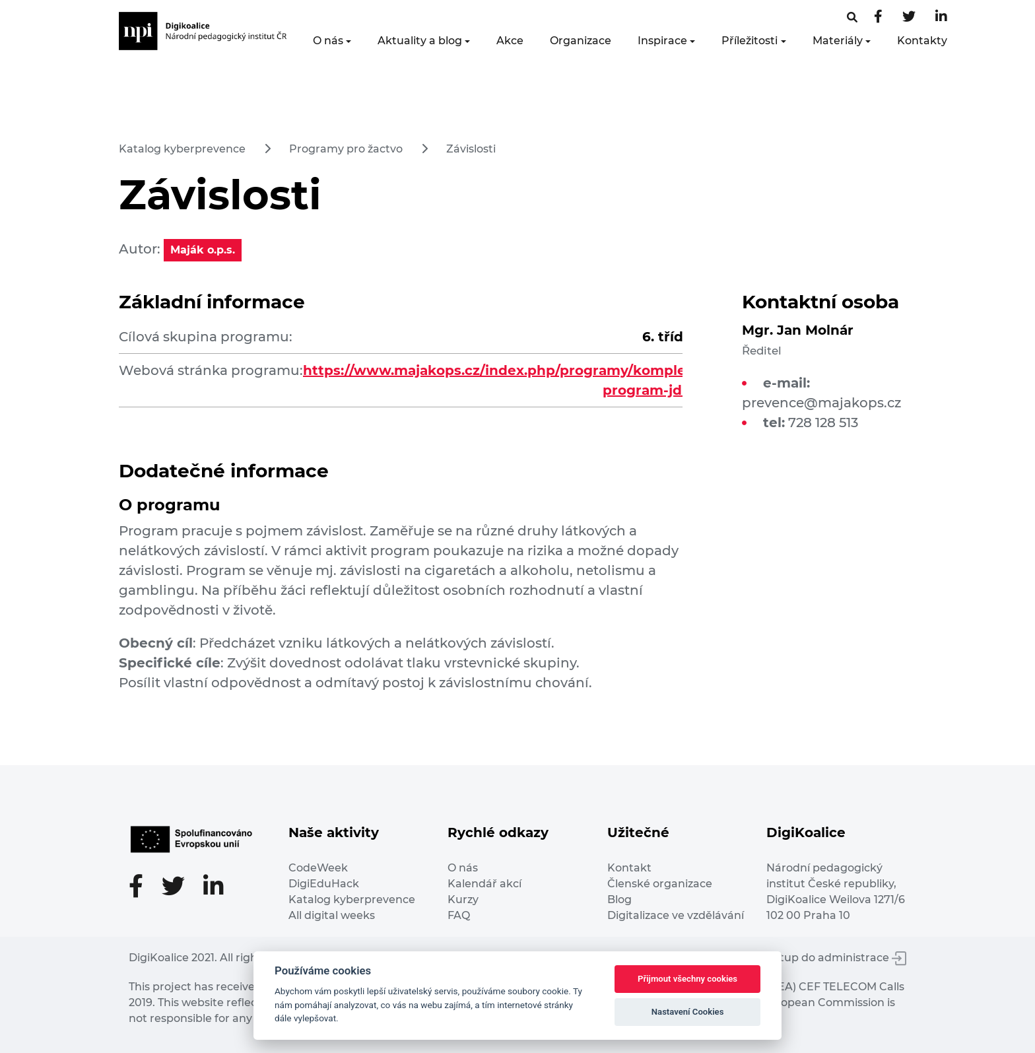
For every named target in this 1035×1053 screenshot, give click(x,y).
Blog (619, 899)
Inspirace (662, 40)
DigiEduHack (323, 883)
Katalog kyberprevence (182, 149)
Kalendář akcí (484, 883)
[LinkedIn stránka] (941, 17)
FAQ (459, 915)
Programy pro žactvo (346, 149)
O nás (328, 40)
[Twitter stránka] (909, 17)
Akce (509, 40)
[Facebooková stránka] (852, 17)
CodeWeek (318, 868)
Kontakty (922, 40)
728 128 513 (823, 422)
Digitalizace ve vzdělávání (675, 915)
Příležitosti (749, 40)
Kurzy (463, 899)
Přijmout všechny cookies (687, 979)
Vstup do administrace (837, 957)
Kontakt (629, 868)
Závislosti (471, 149)
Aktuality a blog (420, 40)
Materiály (838, 40)
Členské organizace (659, 883)
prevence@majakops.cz (821, 403)
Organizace (580, 40)
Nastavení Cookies (687, 1012)
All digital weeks (331, 915)
